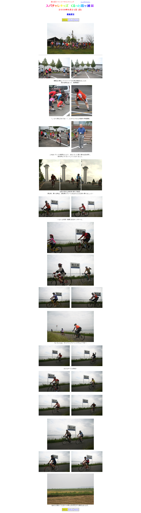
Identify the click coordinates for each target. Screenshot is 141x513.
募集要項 (70, 14)
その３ (76, 20)
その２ (70, 20)
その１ (64, 20)
